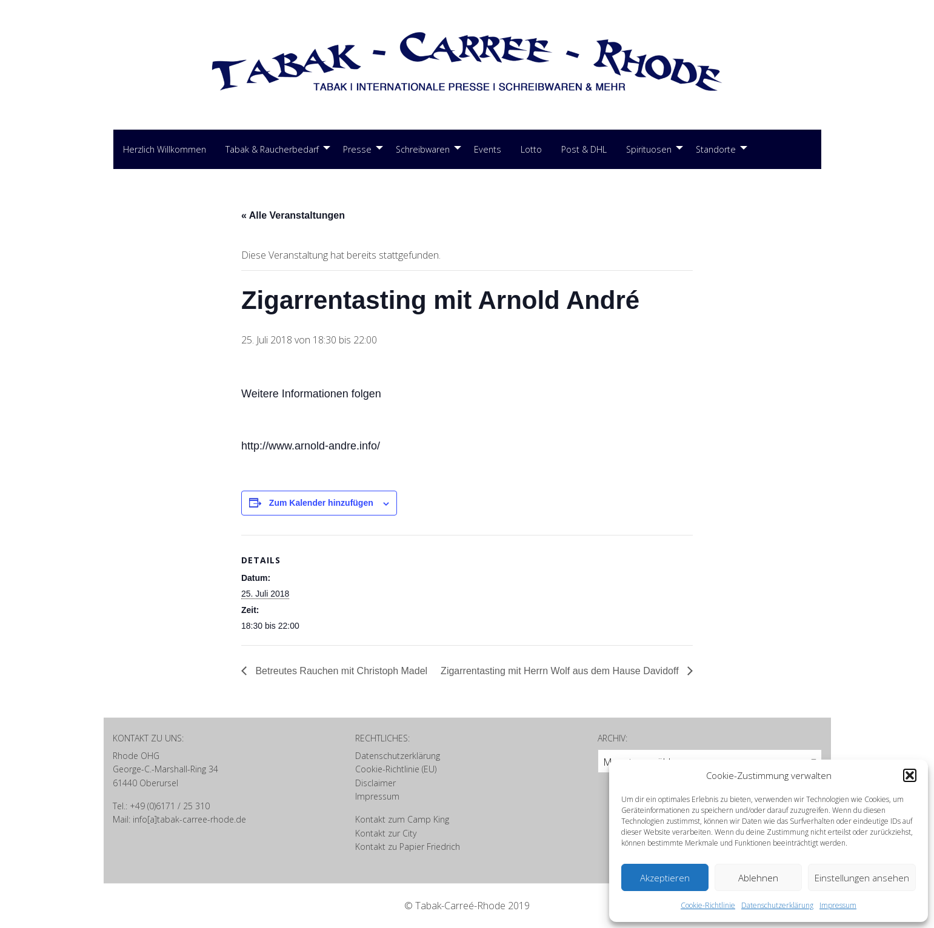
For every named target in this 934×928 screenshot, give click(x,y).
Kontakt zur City (385, 833)
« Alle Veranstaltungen (293, 215)
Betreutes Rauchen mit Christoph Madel (340, 671)
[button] (910, 775)
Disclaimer (375, 783)
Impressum (837, 905)
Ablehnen (758, 878)
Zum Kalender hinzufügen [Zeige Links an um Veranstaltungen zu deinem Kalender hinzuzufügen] (321, 503)
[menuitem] (164, 150)
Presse (357, 149)
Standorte (716, 149)
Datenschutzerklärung (777, 905)
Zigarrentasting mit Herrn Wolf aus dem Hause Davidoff (561, 671)
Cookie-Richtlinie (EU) (395, 769)
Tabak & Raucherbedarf (272, 149)
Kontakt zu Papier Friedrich (407, 846)
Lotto (531, 149)
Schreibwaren (423, 149)
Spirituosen (649, 149)
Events (487, 149)
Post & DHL (584, 149)
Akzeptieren (665, 878)
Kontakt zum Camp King (402, 819)
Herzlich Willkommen (164, 149)
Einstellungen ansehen (862, 878)
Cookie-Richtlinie (708, 905)
